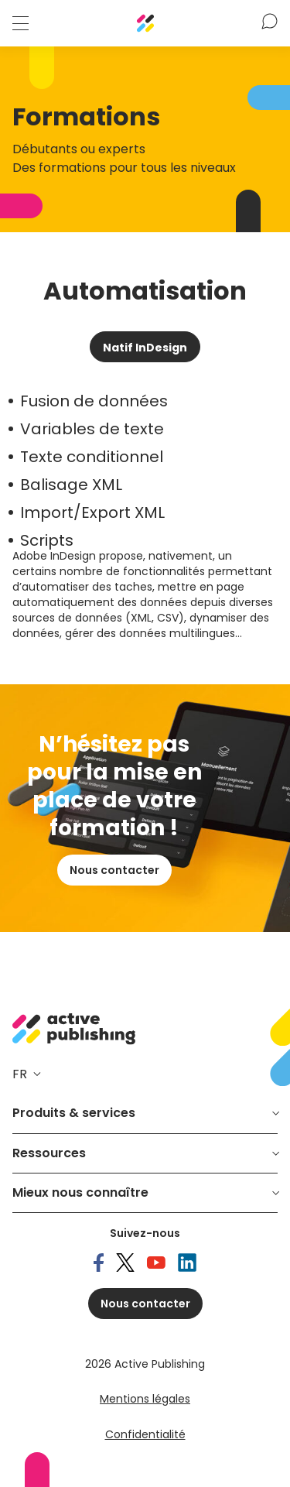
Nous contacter (114, 870)
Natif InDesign (145, 347)
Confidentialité (145, 1434)
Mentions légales (145, 1398)
